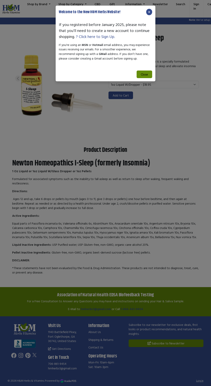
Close (144, 74)
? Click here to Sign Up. (95, 36)
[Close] (149, 12)
